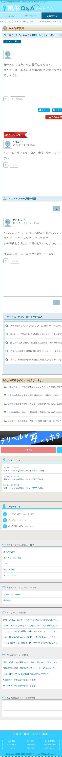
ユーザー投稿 (31, 745)
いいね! (14, 165)
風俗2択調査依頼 (49, 745)
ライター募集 (11, 745)
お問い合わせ (50, 748)
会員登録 (28, 450)
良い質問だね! (17, 99)
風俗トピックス (31, 16)
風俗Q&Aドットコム (1, 21)
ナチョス (19, 219)
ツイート (43, 110)
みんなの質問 (10, 16)
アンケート (11, 748)
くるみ (18, 141)
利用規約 (30, 741)
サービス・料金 (24, 21)
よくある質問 (50, 741)
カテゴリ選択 (16, 21)
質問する (51, 16)
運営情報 (30, 748)
